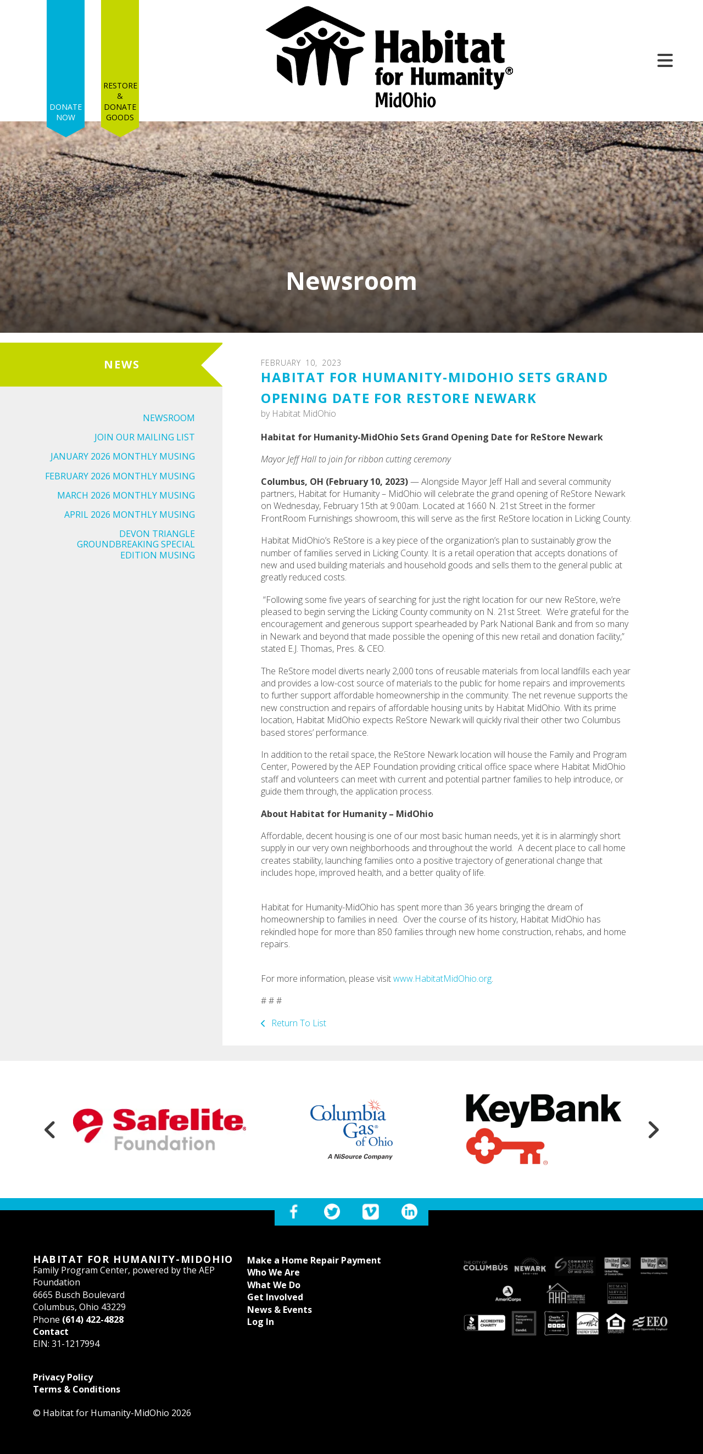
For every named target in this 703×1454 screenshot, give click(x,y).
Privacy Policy (63, 1377)
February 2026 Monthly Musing (120, 476)
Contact (51, 1332)
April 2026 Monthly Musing (129, 514)
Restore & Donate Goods (120, 56)
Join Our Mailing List (144, 437)
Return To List (297, 1023)
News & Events (279, 1310)
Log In (260, 1322)
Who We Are (273, 1272)
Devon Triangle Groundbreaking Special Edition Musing (136, 544)
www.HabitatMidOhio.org (442, 978)
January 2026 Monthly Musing (123, 456)
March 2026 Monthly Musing (126, 495)
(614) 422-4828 (93, 1319)
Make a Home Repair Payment (314, 1260)
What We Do (273, 1285)
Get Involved (275, 1297)
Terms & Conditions (76, 1389)
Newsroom (169, 418)
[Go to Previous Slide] (50, 1129)
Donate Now (65, 67)
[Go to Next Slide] (653, 1129)
